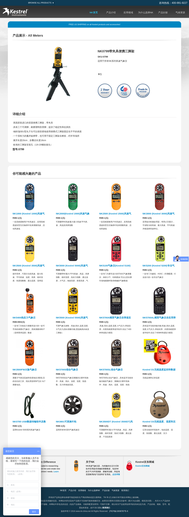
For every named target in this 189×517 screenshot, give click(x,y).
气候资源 (180, 12)
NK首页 (94, 12)
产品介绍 (111, 12)
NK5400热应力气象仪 (24, 317)
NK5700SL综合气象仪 (111, 369)
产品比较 (163, 12)
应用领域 (128, 12)
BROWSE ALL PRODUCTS (40, 3)
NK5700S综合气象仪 (67, 369)
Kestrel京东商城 (142, 466)
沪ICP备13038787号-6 (118, 511)
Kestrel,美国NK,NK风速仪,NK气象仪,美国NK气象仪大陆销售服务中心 (16, 12)
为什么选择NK (145, 12)
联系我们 (125, 490)
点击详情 (116, 474)
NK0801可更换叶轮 (66, 421)
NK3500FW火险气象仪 (25, 369)
